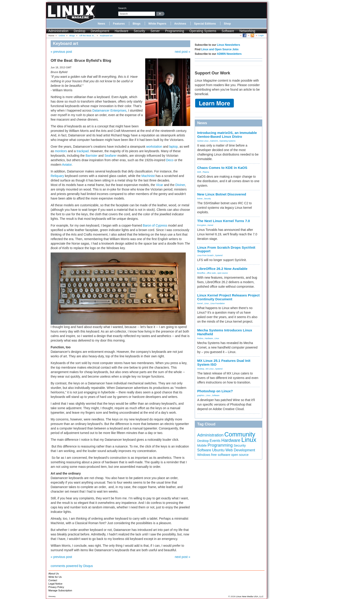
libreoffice (201, 273)
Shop (227, 23)
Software (228, 31)
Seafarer (110, 155)
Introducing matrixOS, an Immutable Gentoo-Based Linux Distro (227, 134)
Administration (58, 31)
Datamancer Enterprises (109, 110)
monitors (61, 151)
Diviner (180, 185)
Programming (174, 31)
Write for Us (55, 577)
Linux (206, 303)
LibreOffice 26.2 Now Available (222, 269)
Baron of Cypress (155, 225)
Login (261, 35)
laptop (173, 146)
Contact (52, 580)
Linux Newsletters (228, 44)
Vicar (159, 185)
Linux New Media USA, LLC (249, 596)
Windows (203, 455)
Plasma (206, 172)
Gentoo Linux (202, 141)
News (101, 23)
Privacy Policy (56, 587)
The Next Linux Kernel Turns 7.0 (223, 221)
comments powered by (72, 566)
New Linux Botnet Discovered (221, 194)
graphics (200, 395)
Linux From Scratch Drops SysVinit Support (226, 249)
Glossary (52, 596)
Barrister (91, 155)
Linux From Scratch (205, 255)
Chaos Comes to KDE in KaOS (222, 168)
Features (119, 23)
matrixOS (214, 141)
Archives (180, 23)
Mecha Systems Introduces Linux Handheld (224, 332)
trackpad (83, 151)
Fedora (200, 338)
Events (215, 441)
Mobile (202, 445)
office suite (211, 273)
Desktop (79, 31)
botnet (199, 198)
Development (100, 31)
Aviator (67, 164)
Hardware (121, 31)
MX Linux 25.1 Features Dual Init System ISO (223, 362)
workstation (154, 146)
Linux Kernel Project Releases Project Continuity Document (228, 297)
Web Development (240, 450)
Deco (170, 160)
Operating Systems (202, 31)
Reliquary (57, 176)
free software (220, 455)
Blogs (136, 23)
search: (122, 8)
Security (139, 31)
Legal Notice (55, 583)
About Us (53, 573)
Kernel (210, 225)
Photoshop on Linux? (215, 391)
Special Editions (205, 23)
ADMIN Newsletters (229, 53)
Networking (247, 31)
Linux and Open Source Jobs (220, 49)
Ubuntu (218, 450)
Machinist (148, 176)
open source (222, 273)
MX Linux (210, 369)
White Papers (157, 23)
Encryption (201, 225)
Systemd (219, 255)
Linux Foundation (217, 303)
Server (155, 31)
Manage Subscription (60, 590)
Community (239, 434)
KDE (199, 172)
